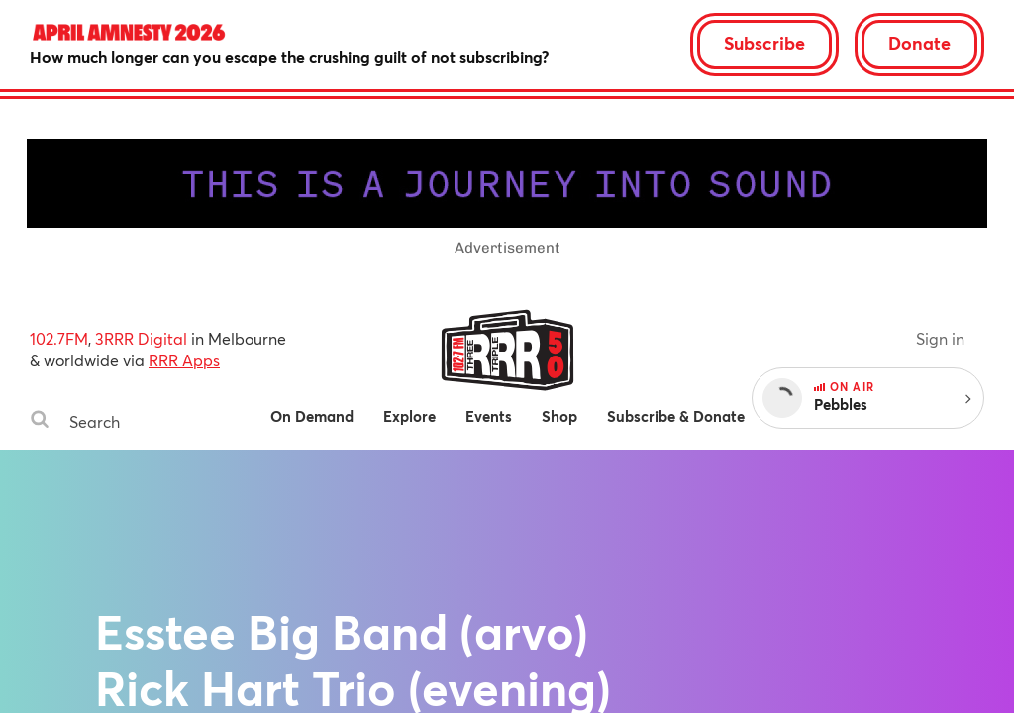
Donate (919, 42)
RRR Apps (184, 360)
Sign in (940, 338)
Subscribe (764, 42)
